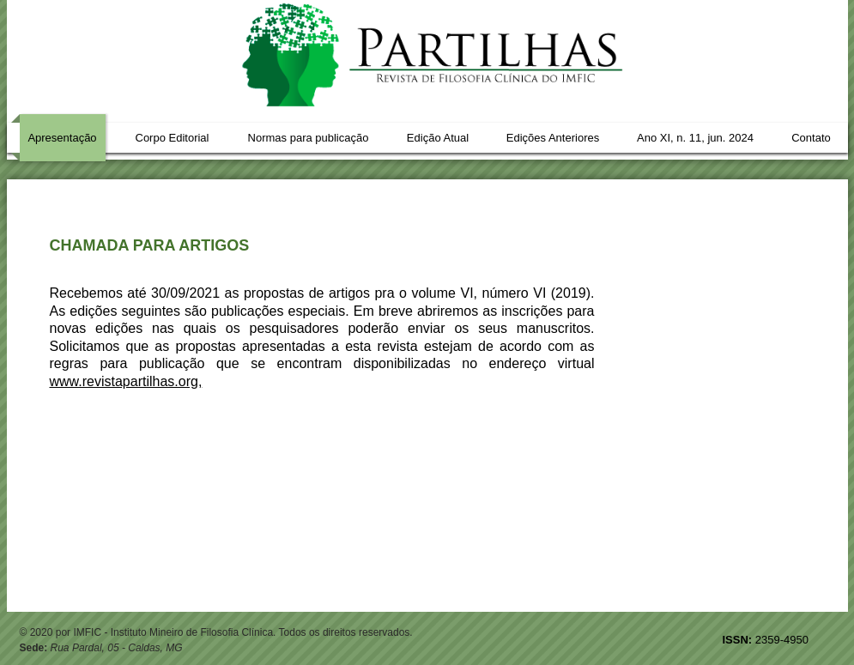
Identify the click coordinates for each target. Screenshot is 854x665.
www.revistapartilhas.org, (126, 381)
